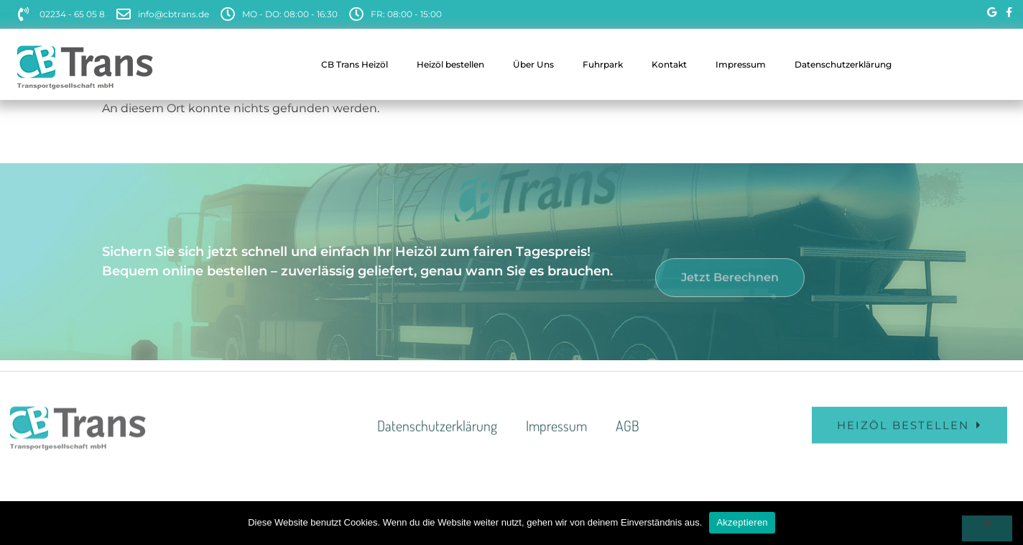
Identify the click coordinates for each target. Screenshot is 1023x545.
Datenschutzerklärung (843, 64)
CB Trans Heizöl (354, 64)
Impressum (741, 64)
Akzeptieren (741, 522)
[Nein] (987, 528)
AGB (627, 437)
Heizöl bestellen (450, 64)
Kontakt (669, 64)
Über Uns (533, 64)
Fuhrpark (603, 64)
